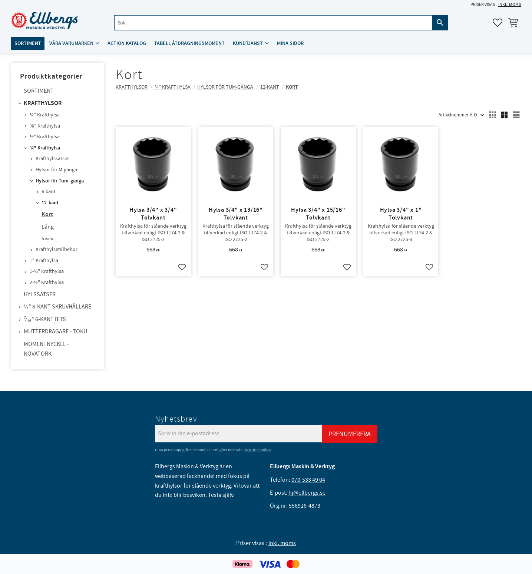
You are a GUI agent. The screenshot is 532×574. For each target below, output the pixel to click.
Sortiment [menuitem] (27, 43)
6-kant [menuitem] (49, 191)
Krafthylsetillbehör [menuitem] (56, 249)
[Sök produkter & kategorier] (273, 22)
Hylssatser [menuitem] (40, 294)
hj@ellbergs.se (307, 493)
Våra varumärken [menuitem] (71, 43)
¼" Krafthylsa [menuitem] (45, 115)
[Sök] (440, 22)
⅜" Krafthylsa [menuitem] (45, 126)
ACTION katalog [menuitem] (127, 43)
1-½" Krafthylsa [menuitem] (47, 271)
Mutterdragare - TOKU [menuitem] (55, 331)
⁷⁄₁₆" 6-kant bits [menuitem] (45, 319)
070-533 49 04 (308, 480)
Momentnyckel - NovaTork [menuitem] (46, 348)
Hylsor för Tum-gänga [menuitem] (60, 181)
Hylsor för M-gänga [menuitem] (56, 169)
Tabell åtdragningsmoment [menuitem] (189, 43)
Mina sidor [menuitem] (290, 43)
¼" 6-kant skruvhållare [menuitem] (57, 306)
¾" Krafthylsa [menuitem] (45, 148)
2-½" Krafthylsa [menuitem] (47, 282)
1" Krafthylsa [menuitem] (44, 260)
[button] (497, 22)
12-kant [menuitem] (50, 202)
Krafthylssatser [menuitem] (52, 158)
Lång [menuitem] (48, 227)
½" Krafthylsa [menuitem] (45, 136)
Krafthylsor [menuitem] (43, 103)
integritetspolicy (256, 450)
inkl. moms (509, 4)
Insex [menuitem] (47, 238)
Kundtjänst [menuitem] (248, 43)
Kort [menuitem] (47, 214)
